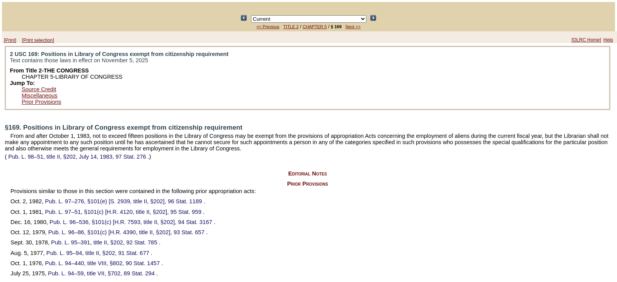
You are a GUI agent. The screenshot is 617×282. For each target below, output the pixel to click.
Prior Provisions (41, 102)
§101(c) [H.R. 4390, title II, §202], (127, 232)
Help (608, 40)
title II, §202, (105, 242)
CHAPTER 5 (315, 26)
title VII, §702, (102, 273)
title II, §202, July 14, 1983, (77, 157)
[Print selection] (38, 40)
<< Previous (268, 26)
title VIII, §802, (103, 263)
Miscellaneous (39, 95)
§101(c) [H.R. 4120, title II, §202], (124, 212)
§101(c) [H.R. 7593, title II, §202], (131, 222)
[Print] (10, 40)
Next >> (353, 26)
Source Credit (39, 89)
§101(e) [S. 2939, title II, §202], (124, 201)
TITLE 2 (290, 26)
